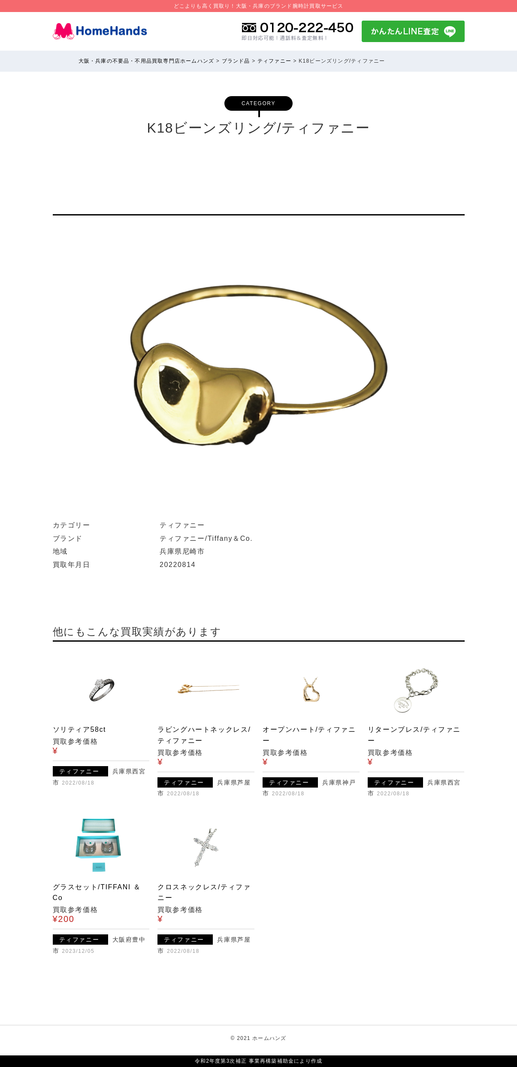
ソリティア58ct (79, 729)
